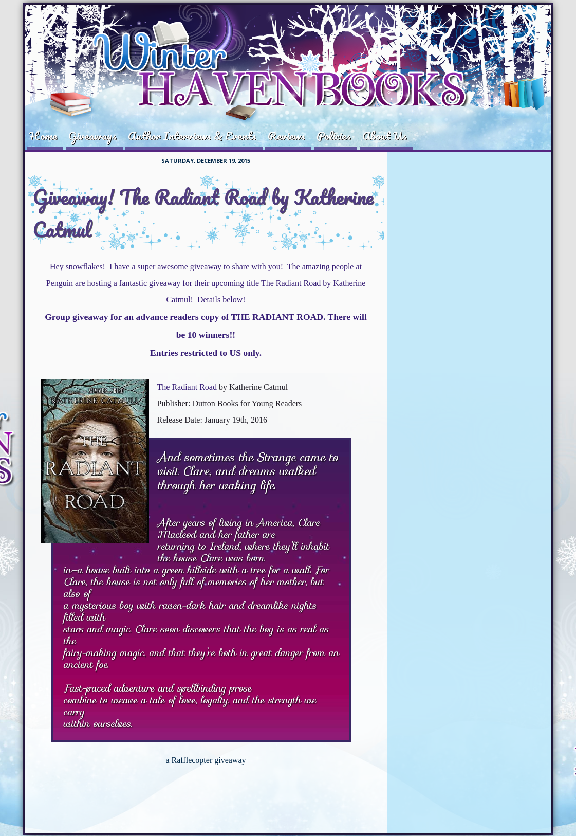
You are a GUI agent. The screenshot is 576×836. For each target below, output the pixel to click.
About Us (384, 135)
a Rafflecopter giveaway (205, 760)
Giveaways (92, 135)
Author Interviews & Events (192, 135)
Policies (334, 135)
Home (43, 135)
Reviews (286, 135)
